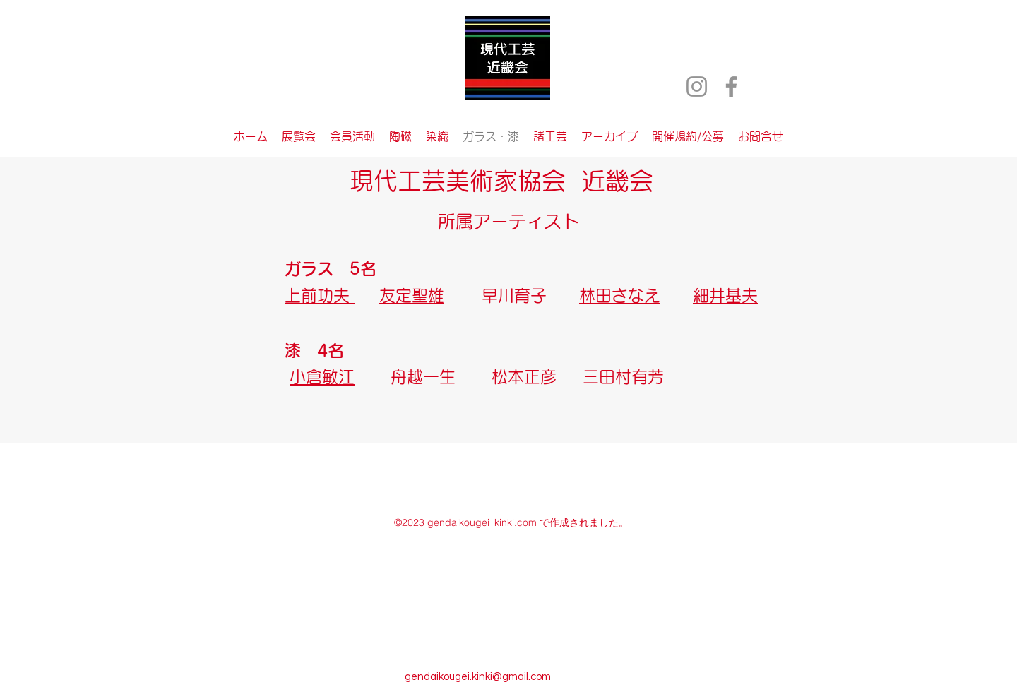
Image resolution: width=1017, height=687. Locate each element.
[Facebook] (731, 86)
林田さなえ (619, 295)
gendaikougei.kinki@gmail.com (478, 676)
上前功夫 (320, 295)
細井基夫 (725, 295)
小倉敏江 (322, 377)
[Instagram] (696, 86)
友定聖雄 (411, 295)
